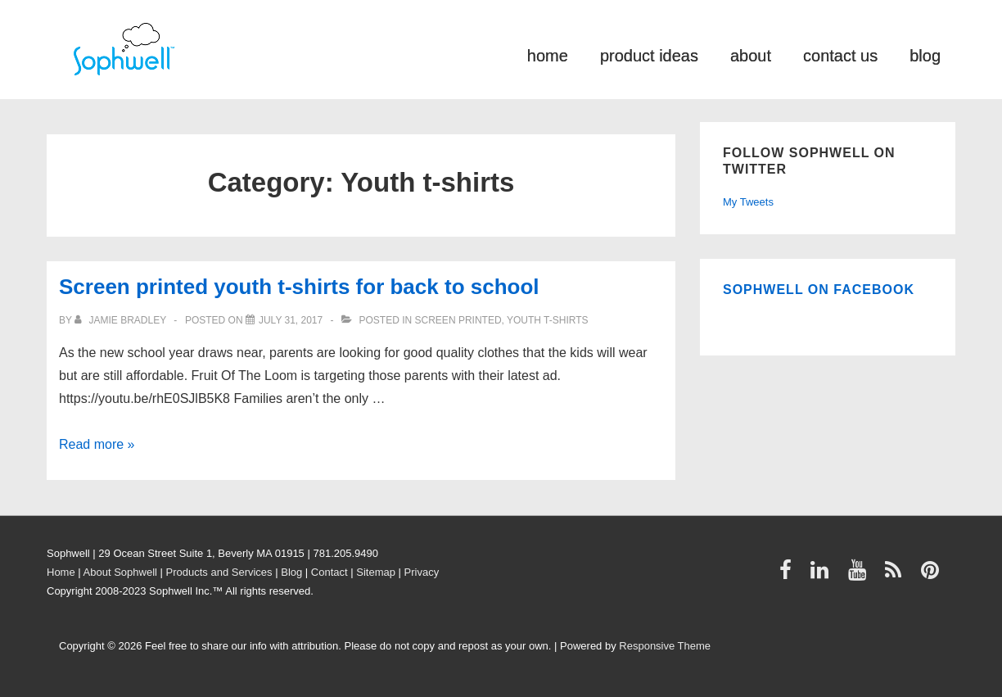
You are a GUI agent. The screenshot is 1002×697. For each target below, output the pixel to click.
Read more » (97, 444)
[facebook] (789, 575)
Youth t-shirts (548, 320)
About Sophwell (120, 572)
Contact (329, 572)
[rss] (897, 575)
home (547, 54)
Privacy (422, 572)
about (750, 54)
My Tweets (748, 202)
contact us (840, 54)
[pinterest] (932, 575)
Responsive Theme (665, 646)
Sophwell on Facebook (818, 289)
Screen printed (458, 320)
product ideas (649, 54)
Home (61, 572)
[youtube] (860, 575)
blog (925, 54)
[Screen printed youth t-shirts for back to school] (291, 320)
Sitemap (375, 572)
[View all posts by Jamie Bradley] (121, 320)
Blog (291, 572)
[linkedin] (823, 575)
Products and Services (219, 572)
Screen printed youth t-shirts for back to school (299, 286)
